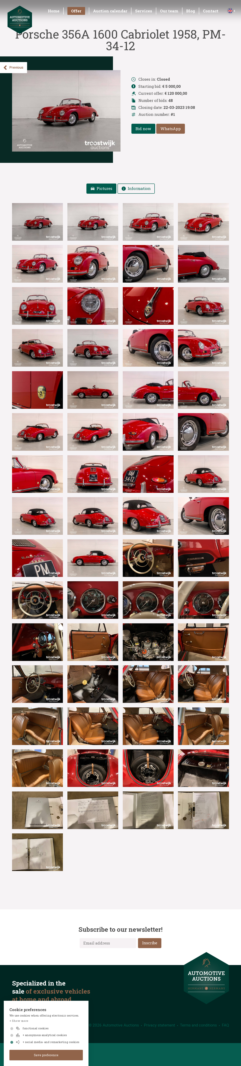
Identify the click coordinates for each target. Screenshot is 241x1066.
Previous (13, 67)
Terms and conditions (198, 1025)
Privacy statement (159, 1025)
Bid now (143, 128)
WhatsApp (170, 128)
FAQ (225, 1025)
